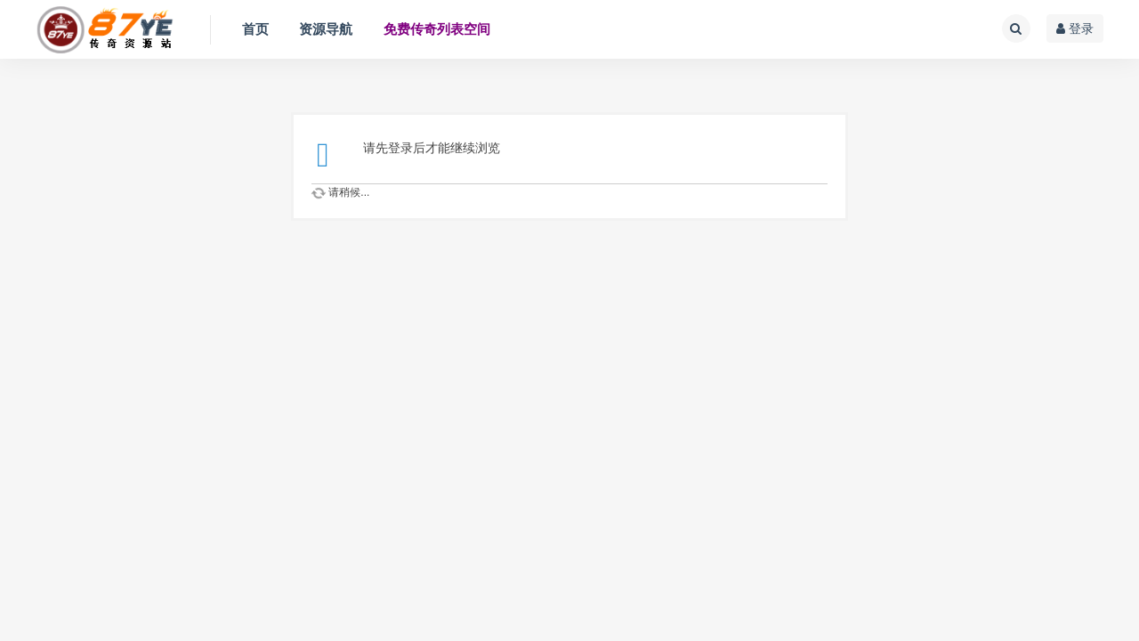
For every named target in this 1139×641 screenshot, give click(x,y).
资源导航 (325, 29)
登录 (1075, 28)
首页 (255, 29)
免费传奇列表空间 (437, 29)
